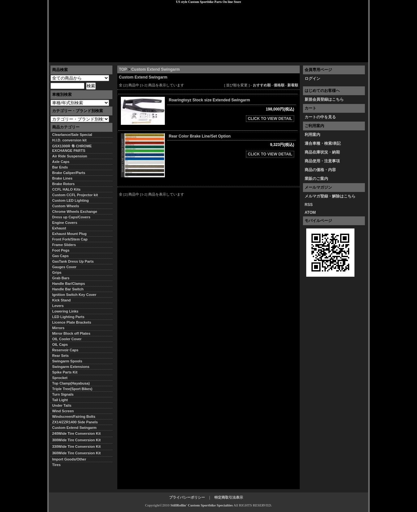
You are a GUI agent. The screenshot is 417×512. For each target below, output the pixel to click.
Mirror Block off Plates (71, 333)
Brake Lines (62, 178)
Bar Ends (60, 167)
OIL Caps (60, 344)
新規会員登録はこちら (324, 99)
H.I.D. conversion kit (69, 140)
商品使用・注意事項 (322, 161)
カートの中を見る (320, 117)
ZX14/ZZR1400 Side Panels (75, 422)
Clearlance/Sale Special (72, 135)
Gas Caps (60, 256)
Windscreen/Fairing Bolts (73, 416)
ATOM (310, 212)
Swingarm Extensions (70, 367)
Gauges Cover (64, 267)
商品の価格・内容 (320, 170)
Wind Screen (63, 411)
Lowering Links (65, 311)
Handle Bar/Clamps (68, 283)
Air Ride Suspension (69, 156)
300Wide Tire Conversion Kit (78, 440)
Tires (56, 465)
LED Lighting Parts (68, 317)
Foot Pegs (60, 250)
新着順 (292, 85)
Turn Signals (63, 394)
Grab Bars (60, 278)
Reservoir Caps (65, 350)
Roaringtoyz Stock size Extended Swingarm (212, 100)
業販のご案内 (316, 178)
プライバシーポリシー (140, 57)
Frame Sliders (64, 245)
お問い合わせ (351, 57)
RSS (309, 204)
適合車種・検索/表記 (323, 143)
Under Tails (61, 405)
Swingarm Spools (67, 361)
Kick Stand (61, 300)
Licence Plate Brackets (71, 322)
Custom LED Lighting (70, 200)
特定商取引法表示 (228, 497)
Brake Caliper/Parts (68, 173)
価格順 (279, 85)
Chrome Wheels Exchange (74, 211)
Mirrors (58, 328)
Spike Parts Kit (65, 372)
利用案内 (312, 134)
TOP (123, 69)
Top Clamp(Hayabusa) (71, 383)
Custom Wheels (65, 206)
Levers (58, 306)
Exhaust (59, 228)
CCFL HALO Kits (66, 189)
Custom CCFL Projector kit (75, 195)
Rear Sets (60, 356)
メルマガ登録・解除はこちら (330, 196)
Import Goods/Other (69, 459)
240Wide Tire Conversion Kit (78, 433)
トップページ (65, 57)
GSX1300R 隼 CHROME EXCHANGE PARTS (72, 148)
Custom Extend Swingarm (155, 69)
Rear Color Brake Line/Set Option (200, 136)
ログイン (312, 78)
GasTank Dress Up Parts (73, 261)
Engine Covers (64, 223)
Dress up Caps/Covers (71, 217)
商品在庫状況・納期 (322, 152)
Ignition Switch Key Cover (74, 295)
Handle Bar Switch (68, 289)
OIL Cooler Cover (66, 339)
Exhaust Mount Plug (69, 234)
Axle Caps (60, 162)
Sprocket (59, 378)
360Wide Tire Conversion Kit (78, 453)
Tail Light (60, 400)
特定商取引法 (99, 57)
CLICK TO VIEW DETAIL (270, 118)
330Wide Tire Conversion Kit (78, 446)
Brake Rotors (63, 184)
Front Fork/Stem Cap (70, 239)
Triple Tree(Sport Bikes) (72, 389)
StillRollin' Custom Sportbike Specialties (201, 505)
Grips (57, 272)
